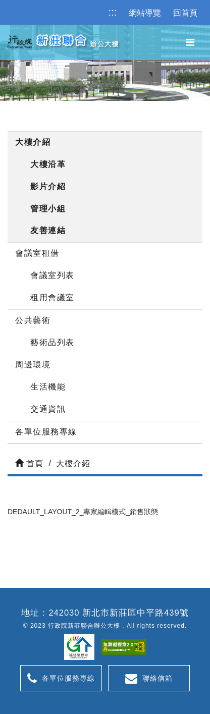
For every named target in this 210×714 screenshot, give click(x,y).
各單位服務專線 (46, 431)
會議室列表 (52, 275)
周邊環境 (32, 364)
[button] (190, 43)
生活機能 (48, 386)
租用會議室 (52, 297)
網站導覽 (145, 13)
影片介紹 (48, 186)
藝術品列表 (52, 342)
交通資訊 (48, 409)
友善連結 (48, 230)
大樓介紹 (32, 142)
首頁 (29, 463)
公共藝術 (32, 320)
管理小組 (48, 208)
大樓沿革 (48, 164)
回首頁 (185, 13)
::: (113, 12)
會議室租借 (37, 253)
